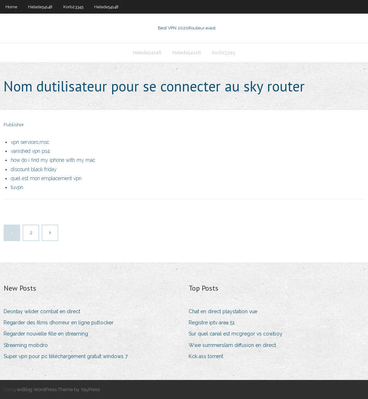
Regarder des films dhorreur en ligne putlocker (59, 322)
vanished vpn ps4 (30, 151)
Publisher (14, 124)
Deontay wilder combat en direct (42, 311)
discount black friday (34, 169)
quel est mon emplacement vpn (46, 178)
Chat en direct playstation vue (223, 311)
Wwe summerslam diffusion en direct (232, 345)
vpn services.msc (30, 142)
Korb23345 (73, 6)
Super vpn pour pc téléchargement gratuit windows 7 (66, 356)
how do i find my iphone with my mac (53, 160)
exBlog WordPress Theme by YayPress (58, 389)
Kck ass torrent (206, 356)
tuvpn (17, 187)
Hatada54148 (40, 6)
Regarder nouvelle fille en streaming (46, 334)
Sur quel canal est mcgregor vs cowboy (235, 334)
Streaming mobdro (26, 345)
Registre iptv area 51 (212, 322)
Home (11, 6)
